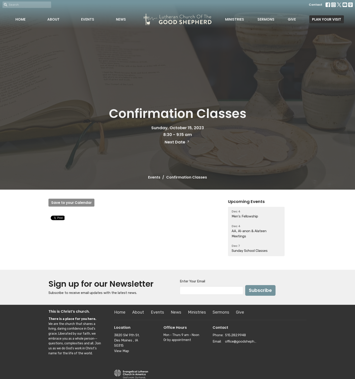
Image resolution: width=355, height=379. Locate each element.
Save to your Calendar (71, 202)
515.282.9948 (235, 335)
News (121, 19)
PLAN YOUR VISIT (326, 19)
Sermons (265, 19)
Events (87, 19)
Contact (315, 4)
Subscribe (260, 290)
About (53, 19)
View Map (121, 351)
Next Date (177, 142)
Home (20, 19)
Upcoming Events (246, 201)
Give (292, 19)
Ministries (234, 19)
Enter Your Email (192, 281)
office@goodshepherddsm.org (241, 341)
